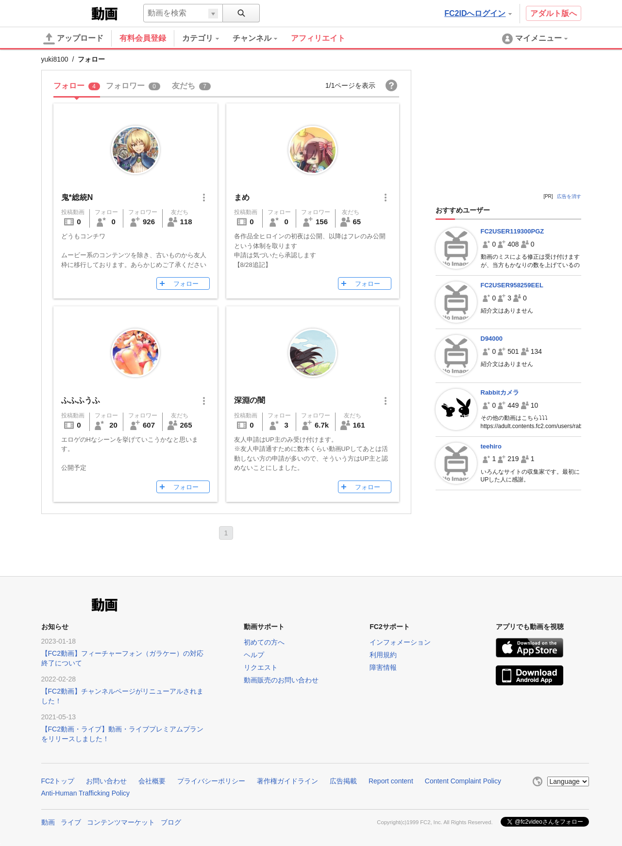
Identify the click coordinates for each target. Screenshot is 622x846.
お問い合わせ (106, 781)
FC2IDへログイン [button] (477, 13)
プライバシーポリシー (211, 781)
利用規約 (383, 655)
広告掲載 (343, 781)
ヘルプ (254, 655)
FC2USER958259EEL (512, 285)
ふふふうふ (80, 400)
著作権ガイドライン (287, 781)
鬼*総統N (77, 197)
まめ (242, 197)
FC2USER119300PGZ (512, 231)
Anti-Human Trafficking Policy (85, 793)
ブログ (171, 822)
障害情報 (383, 667)
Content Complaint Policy (463, 781)
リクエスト (261, 667)
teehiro (491, 446)
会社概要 (152, 781)
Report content (391, 781)
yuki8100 (54, 59)
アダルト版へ (553, 13)
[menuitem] (207, 38)
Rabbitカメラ (500, 392)
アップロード (73, 39)
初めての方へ (264, 642)
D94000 (492, 338)
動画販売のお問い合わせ (281, 680)
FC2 (65, 12)
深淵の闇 (249, 400)
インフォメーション (400, 642)
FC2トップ (57, 781)
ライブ (71, 822)
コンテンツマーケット (121, 822)
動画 (48, 822)
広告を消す (569, 196)
